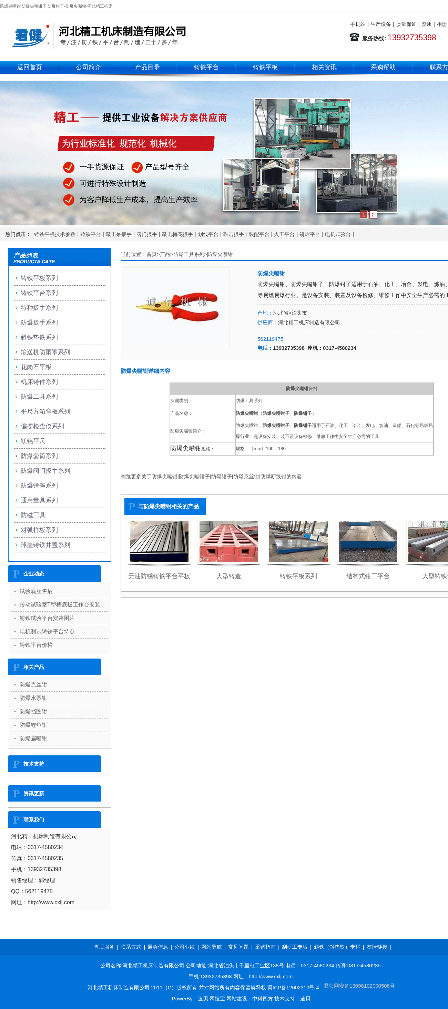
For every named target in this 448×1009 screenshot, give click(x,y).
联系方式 (131, 947)
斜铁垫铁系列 (39, 337)
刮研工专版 (295, 947)
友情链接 (377, 947)
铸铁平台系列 (39, 292)
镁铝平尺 (33, 441)
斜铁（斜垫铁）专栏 (337, 947)
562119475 (270, 339)
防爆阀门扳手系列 (45, 470)
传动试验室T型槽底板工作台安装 (60, 605)
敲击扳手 (233, 234)
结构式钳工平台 (368, 576)
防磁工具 (33, 515)
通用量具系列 (39, 500)
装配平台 (259, 234)
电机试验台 (338, 234)
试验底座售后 (36, 591)
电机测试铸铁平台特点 (47, 631)
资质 (426, 24)
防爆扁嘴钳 (33, 738)
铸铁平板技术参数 (54, 234)
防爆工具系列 (188, 254)
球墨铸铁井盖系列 (45, 544)
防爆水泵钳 (33, 698)
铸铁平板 (265, 67)
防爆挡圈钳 (33, 711)
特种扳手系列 (39, 307)
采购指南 (265, 947)
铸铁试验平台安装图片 (47, 618)
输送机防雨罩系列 (45, 352)
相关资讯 (324, 67)
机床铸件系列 (39, 381)
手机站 (358, 24)
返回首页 (29, 67)
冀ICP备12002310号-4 (293, 987)
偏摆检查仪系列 (42, 426)
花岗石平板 (36, 367)
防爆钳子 (221, 476)
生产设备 (380, 24)
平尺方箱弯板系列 (45, 411)
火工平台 (284, 234)
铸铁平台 (206, 67)
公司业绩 (184, 947)
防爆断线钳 (273, 476)
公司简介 (88, 67)
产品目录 (147, 67)
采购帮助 (383, 67)
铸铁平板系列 (298, 576)
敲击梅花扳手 (177, 234)
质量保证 (406, 24)
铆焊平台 (309, 234)
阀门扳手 (146, 234)
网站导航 (211, 947)
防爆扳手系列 (39, 322)
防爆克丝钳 (246, 476)
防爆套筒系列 (39, 455)
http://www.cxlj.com (271, 976)
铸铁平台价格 (36, 645)
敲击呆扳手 (119, 234)
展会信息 (157, 947)
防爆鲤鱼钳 (33, 725)
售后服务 (104, 947)
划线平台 (208, 234)
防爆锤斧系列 (39, 485)
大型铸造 (228, 576)
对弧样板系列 (39, 530)
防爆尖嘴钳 (220, 254)
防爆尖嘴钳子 (194, 476)
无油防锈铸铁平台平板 (159, 576)
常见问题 (238, 947)
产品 (165, 254)
